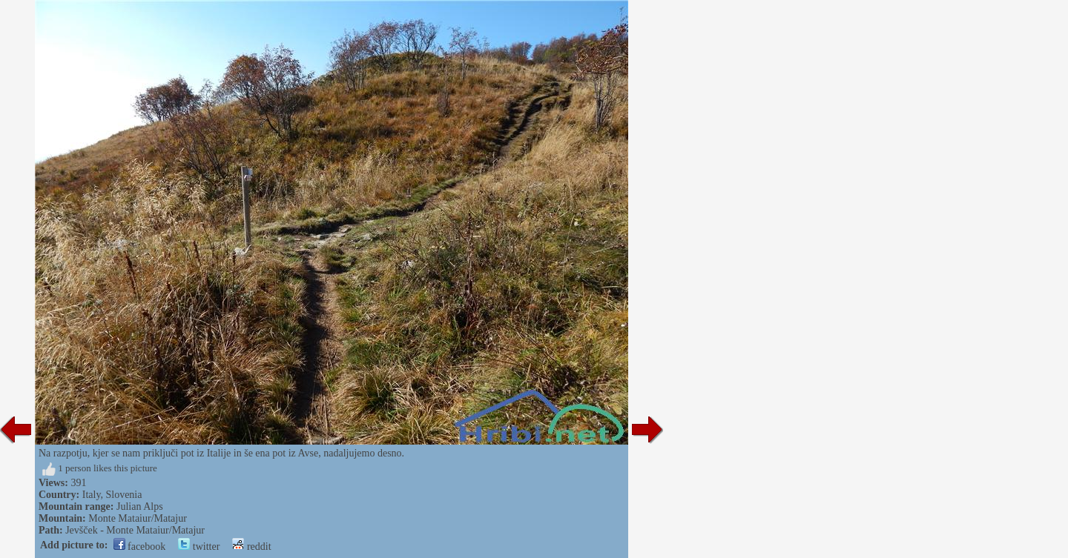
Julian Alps (139, 506)
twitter (199, 546)
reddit (251, 546)
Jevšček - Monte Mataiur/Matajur (135, 530)
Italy (91, 494)
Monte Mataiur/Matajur (137, 518)
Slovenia (123, 494)
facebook (139, 546)
